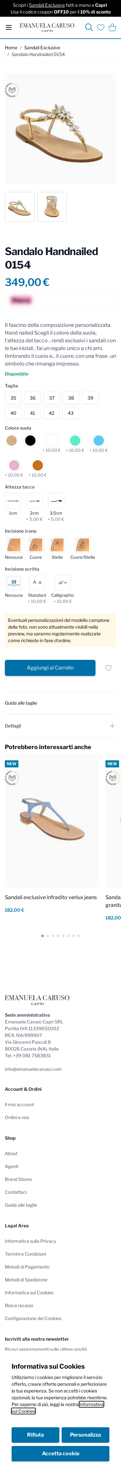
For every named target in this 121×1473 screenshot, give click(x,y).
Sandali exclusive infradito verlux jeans (51, 897)
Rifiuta (35, 1435)
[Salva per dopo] (108, 668)
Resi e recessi (19, 1305)
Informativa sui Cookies (29, 1292)
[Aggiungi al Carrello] (50, 668)
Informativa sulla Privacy (30, 1241)
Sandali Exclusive (47, 5)
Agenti (11, 1166)
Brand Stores (18, 1179)
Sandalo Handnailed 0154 (38, 54)
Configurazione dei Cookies (33, 1318)
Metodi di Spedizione (26, 1279)
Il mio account (19, 1104)
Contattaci (16, 1192)
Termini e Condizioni (25, 1254)
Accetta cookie (60, 1453)
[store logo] (47, 27)
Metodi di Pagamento (27, 1266)
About (11, 1153)
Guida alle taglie (21, 1205)
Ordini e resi (17, 1117)
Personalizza (85, 1435)
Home (11, 47)
